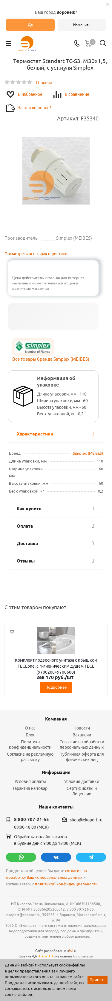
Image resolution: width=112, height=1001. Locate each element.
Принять (97, 979)
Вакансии (82, 735)
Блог (30, 735)
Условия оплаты (30, 781)
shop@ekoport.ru (86, 819)
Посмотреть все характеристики (35, 253)
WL (71, 950)
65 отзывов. (83, 956)
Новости (81, 728)
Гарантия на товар (30, 788)
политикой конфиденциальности (66, 884)
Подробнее (56, 687)
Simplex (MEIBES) (88, 453)
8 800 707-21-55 (31, 819)
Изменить (81, 25)
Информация (56, 772)
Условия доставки (81, 781)
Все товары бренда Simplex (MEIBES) (50, 359)
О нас (30, 728)
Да (30, 25)
